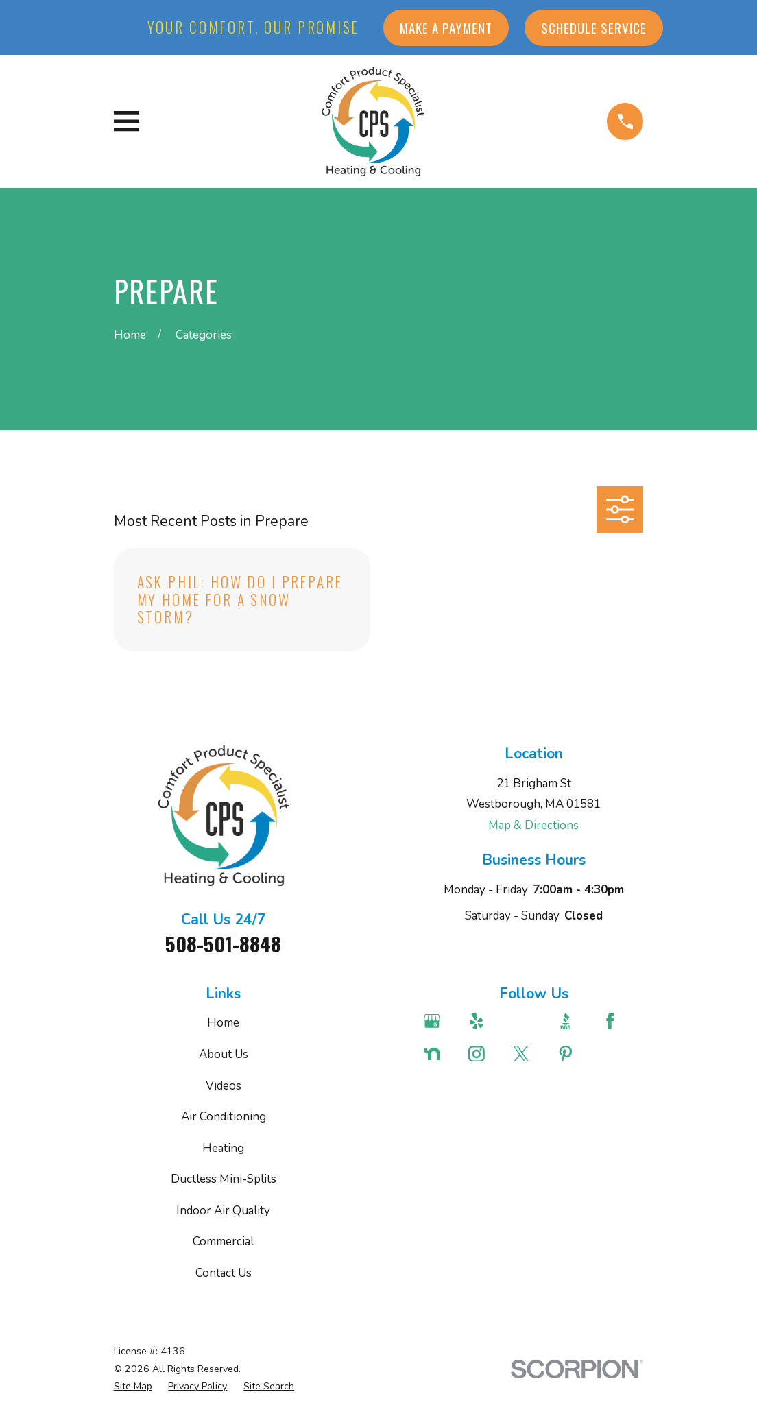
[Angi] (527, 1021)
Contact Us (223, 1273)
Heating (223, 1148)
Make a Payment (446, 28)
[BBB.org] (571, 1021)
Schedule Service (594, 28)
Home (223, 1023)
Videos (223, 1086)
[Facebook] (616, 1021)
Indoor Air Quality (223, 1211)
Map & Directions (533, 825)
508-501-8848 (223, 943)
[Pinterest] (571, 1054)
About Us (223, 1054)
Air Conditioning (223, 1117)
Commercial (223, 1241)
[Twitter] (527, 1054)
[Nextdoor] (438, 1054)
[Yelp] (482, 1021)
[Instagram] (482, 1054)
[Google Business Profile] (438, 1021)
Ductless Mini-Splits (223, 1179)
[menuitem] (133, 1386)
